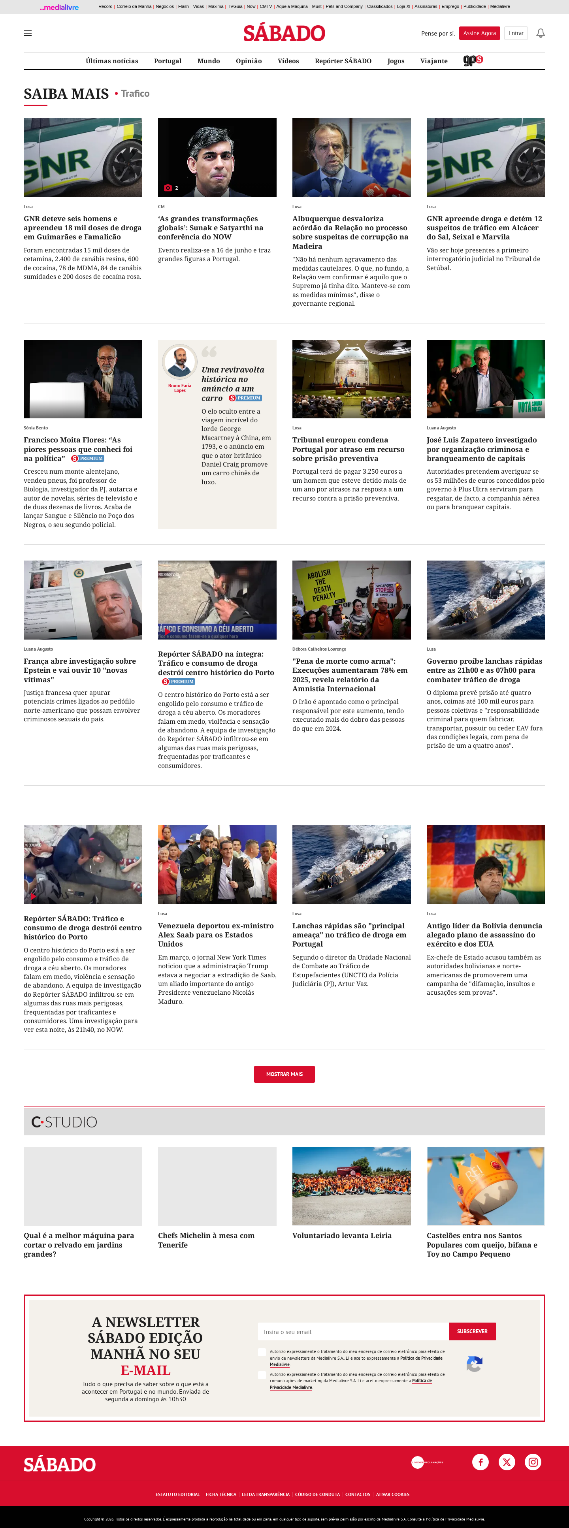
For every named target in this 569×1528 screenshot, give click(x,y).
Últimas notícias (112, 60)
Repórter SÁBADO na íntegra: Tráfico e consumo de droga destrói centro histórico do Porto (216, 663)
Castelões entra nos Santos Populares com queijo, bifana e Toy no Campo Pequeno (482, 1245)
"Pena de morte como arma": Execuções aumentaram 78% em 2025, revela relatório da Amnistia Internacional (350, 674)
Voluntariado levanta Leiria (342, 1235)
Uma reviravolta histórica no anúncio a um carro (233, 383)
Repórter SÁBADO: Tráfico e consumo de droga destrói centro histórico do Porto (83, 928)
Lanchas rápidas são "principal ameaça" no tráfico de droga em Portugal (349, 935)
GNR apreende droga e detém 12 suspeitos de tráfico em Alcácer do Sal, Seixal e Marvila (484, 228)
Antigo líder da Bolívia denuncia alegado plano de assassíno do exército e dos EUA (485, 935)
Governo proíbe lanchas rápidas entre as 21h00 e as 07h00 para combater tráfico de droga (485, 670)
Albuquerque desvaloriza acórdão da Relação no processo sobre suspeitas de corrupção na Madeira (350, 232)
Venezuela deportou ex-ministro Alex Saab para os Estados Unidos (216, 935)
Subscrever (472, 1331)
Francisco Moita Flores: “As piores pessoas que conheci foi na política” (78, 449)
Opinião (249, 60)
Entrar (516, 33)
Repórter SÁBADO (343, 60)
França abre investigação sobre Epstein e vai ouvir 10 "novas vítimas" (80, 670)
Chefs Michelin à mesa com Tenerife (206, 1240)
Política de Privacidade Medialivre (455, 1519)
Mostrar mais (284, 1074)
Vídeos (288, 60)
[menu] (28, 33)
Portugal (168, 60)
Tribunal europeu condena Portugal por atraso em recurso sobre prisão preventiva (348, 449)
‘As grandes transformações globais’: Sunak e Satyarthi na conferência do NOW (211, 228)
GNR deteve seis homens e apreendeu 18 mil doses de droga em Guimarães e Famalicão (83, 228)
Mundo (209, 60)
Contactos (357, 1494)
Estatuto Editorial (178, 1494)
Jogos (396, 60)
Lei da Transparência (266, 1494)
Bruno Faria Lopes (179, 387)
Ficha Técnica (221, 1494)
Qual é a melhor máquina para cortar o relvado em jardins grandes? (79, 1245)
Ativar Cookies (392, 1494)
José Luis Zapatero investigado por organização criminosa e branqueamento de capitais (482, 449)
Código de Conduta (317, 1494)
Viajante (434, 60)
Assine (479, 33)
